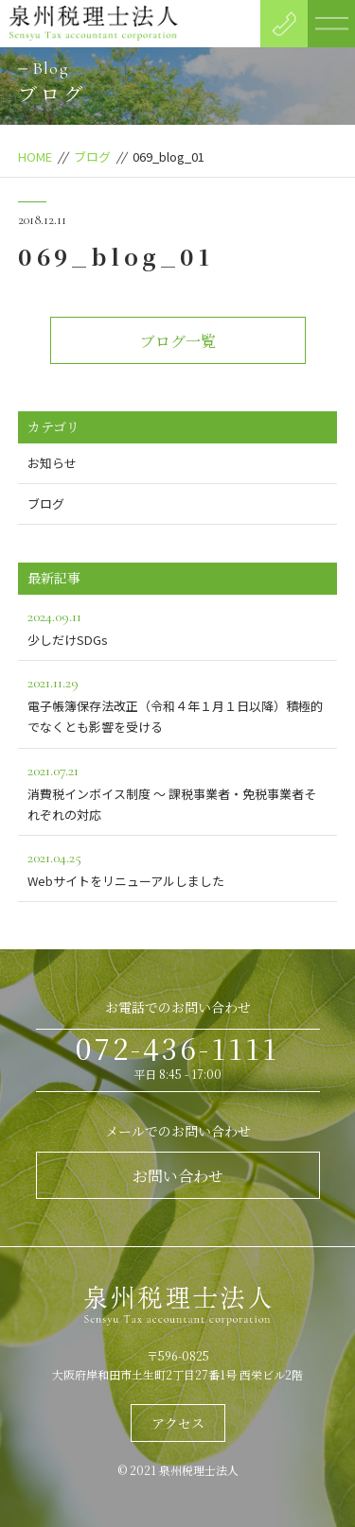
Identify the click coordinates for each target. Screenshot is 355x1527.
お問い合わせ (178, 1176)
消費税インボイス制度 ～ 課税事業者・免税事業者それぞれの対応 (177, 791)
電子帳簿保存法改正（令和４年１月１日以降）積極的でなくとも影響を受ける (177, 703)
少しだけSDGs (177, 626)
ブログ (92, 156)
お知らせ (52, 463)
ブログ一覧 (178, 341)
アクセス (177, 1423)
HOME (35, 156)
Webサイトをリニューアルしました (177, 867)
